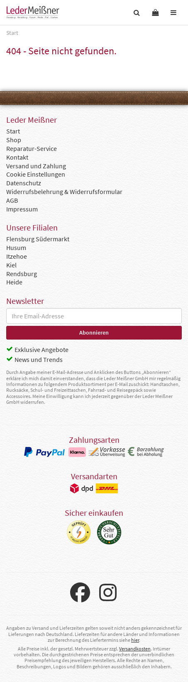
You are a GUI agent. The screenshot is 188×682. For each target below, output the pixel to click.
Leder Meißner (32, 12)
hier (135, 640)
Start (13, 131)
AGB (12, 200)
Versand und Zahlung (36, 166)
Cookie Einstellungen (35, 174)
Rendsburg (21, 273)
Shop (13, 140)
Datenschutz (23, 183)
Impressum (22, 209)
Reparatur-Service (31, 148)
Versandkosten (135, 649)
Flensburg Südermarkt (37, 239)
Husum (16, 247)
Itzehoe (16, 256)
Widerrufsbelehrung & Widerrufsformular (64, 191)
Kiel (11, 265)
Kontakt (17, 157)
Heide (14, 282)
